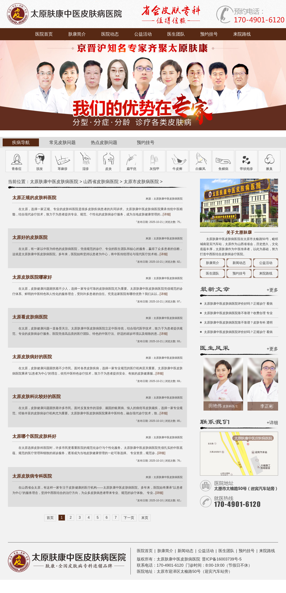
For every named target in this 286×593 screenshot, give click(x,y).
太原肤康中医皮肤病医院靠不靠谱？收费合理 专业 (238, 313)
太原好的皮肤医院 (30, 237)
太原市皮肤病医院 (141, 181)
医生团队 (176, 34)
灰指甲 (155, 169)
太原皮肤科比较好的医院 (36, 396)
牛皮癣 (177, 169)
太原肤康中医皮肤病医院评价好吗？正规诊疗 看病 (238, 303)
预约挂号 (209, 34)
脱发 (39, 169)
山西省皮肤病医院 (101, 181)
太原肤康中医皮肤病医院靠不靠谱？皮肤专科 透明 (238, 322)
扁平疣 (131, 169)
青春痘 (17, 169)
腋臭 (269, 169)
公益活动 (143, 34)
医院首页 (44, 34)
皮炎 (108, 169)
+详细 (272, 422)
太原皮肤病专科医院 (32, 476)
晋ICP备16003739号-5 (222, 559)
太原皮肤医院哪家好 (32, 277)
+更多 (272, 289)
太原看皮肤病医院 (30, 317)
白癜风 (200, 169)
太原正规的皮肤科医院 (34, 197)
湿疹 (85, 169)
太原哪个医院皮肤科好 (34, 436)
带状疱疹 (246, 169)
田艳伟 (225, 405)
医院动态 (110, 34)
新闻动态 (239, 263)
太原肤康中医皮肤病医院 (54, 181)
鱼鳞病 (223, 169)
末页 (144, 518)
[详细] (167, 214)
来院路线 (242, 34)
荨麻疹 (63, 169)
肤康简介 (77, 34)
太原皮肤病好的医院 (32, 356)
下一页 (129, 518)
